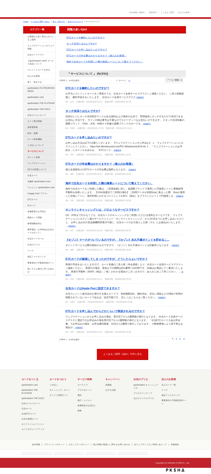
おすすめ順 (110, 390)
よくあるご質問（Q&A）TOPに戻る (122, 354)
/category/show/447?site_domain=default (25, 88)
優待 (79, 395)
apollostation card (35, 97)
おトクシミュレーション (33, 424)
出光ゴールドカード (75, 21)
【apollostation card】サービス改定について (40, 62)
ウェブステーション (36, 163)
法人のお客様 (184, 12)
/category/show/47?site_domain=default (25, 175)
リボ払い (54, 385)
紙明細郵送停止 (34, 223)
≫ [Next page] (184, 339)
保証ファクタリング (36, 256)
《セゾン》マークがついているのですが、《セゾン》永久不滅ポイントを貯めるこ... (117, 239)
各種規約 (175, 444)
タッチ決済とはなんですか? (82, 43)
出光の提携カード (30, 419)
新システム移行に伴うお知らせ (40, 270)
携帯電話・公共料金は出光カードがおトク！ (40, 231)
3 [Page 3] (179, 339)
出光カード (32, 175)
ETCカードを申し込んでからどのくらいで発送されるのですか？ (105, 311)
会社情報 (36, 444)
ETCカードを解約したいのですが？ (86, 37)
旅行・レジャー (84, 400)
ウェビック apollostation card (41, 187)
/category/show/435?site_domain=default (25, 55)
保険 (79, 410)
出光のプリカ (33, 244)
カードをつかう (58, 379)
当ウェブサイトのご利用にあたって (150, 444)
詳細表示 (140, 97)
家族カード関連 (34, 217)
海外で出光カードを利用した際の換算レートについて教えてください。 (105, 61)
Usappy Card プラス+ (37, 193)
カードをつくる (30, 379)
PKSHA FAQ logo (175, 470)
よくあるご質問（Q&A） (40, 21)
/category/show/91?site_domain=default (25, 187)
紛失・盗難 (32, 133)
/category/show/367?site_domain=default (25, 193)
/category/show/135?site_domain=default (25, 46)
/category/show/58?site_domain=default (25, 115)
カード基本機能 (34, 139)
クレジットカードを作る (38, 70)
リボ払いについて (35, 145)
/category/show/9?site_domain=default (25, 82)
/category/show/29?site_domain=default (25, 97)
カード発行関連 (34, 121)
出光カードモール (35, 238)
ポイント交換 (33, 157)
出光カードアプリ (35, 55)
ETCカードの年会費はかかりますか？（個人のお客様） (96, 55)
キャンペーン (112, 379)
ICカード (31, 205)
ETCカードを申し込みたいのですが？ (87, 49)
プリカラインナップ (143, 393)
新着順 (108, 385)
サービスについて (35, 151)
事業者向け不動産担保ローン (40, 263)
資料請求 (152, 12)
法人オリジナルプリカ (144, 398)
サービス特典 (84, 379)
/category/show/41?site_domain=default (25, 103)
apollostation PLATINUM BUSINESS (41, 89)
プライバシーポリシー (54, 444)
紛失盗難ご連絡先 (137, 12)
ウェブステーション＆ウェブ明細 (40, 47)
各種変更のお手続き (36, 211)
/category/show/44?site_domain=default (25, 109)
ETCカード (32, 199)
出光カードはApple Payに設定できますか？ (92, 288)
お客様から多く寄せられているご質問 (40, 38)
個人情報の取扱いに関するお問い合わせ (111, 444)
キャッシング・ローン (60, 390)
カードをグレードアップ (33, 429)
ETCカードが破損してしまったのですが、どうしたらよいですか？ (106, 258)
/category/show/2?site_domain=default (25, 70)
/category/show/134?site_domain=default (25, 36)
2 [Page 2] (176, 339)
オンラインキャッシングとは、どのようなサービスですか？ (102, 209)
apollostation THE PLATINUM (41, 103)
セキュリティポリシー (79, 444)
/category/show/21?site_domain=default (25, 76)
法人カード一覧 (168, 385)
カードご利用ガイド (59, 395)
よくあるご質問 (167, 12)
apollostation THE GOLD (38, 109)
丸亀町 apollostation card (38, 181)
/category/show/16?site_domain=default (25, 245)
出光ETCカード (29, 414)
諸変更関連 (32, 127)
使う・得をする (59, 21)
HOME (25, 21)
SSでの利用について (37, 169)
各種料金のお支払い (86, 405)
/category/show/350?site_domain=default (25, 269)
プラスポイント (84, 390)
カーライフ (82, 385)
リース (30, 250)
